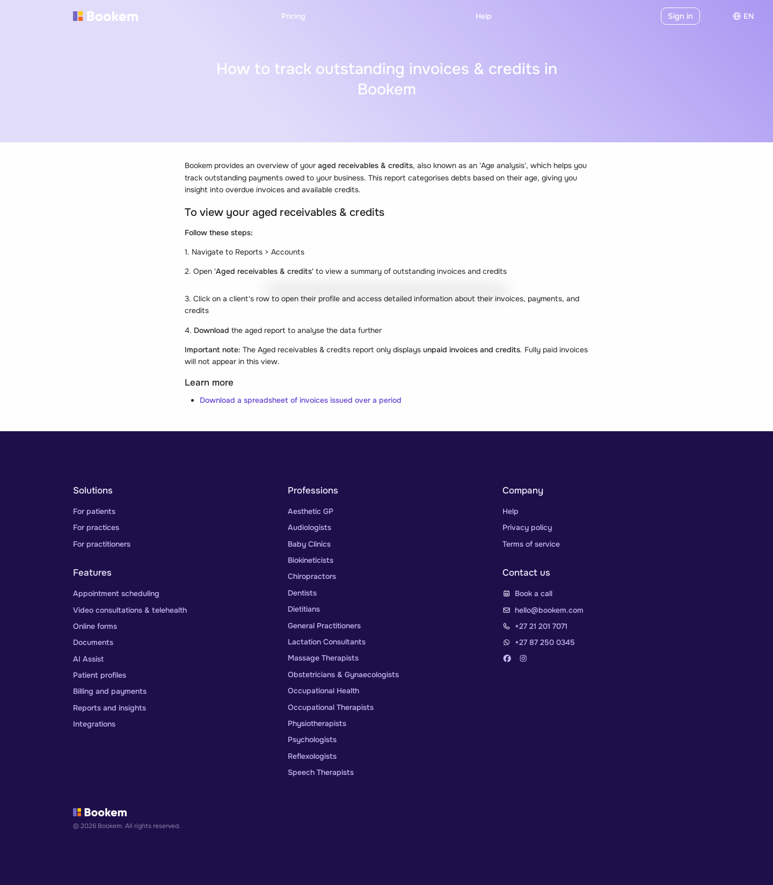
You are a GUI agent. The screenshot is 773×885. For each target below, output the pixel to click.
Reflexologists (312, 756)
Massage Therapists (323, 658)
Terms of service (531, 544)
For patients (94, 511)
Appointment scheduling (116, 593)
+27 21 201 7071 (541, 626)
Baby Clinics (309, 544)
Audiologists (309, 527)
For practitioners (101, 544)
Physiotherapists (317, 723)
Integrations (94, 724)
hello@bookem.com (549, 610)
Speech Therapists (321, 772)
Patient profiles (99, 675)
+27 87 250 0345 (545, 642)
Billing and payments (110, 691)
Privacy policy (527, 527)
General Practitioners (324, 625)
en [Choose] (743, 16)
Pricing (293, 16)
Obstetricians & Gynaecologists (343, 674)
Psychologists (312, 739)
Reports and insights (109, 708)
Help (484, 16)
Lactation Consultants (327, 642)
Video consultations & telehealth (130, 610)
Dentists (302, 593)
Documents (93, 642)
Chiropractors (312, 576)
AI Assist (88, 659)
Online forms (95, 626)
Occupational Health (323, 690)
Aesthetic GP (310, 511)
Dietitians (304, 609)
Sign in (681, 16)
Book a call (533, 593)
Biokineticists (310, 560)
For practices (96, 527)
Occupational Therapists (331, 707)
